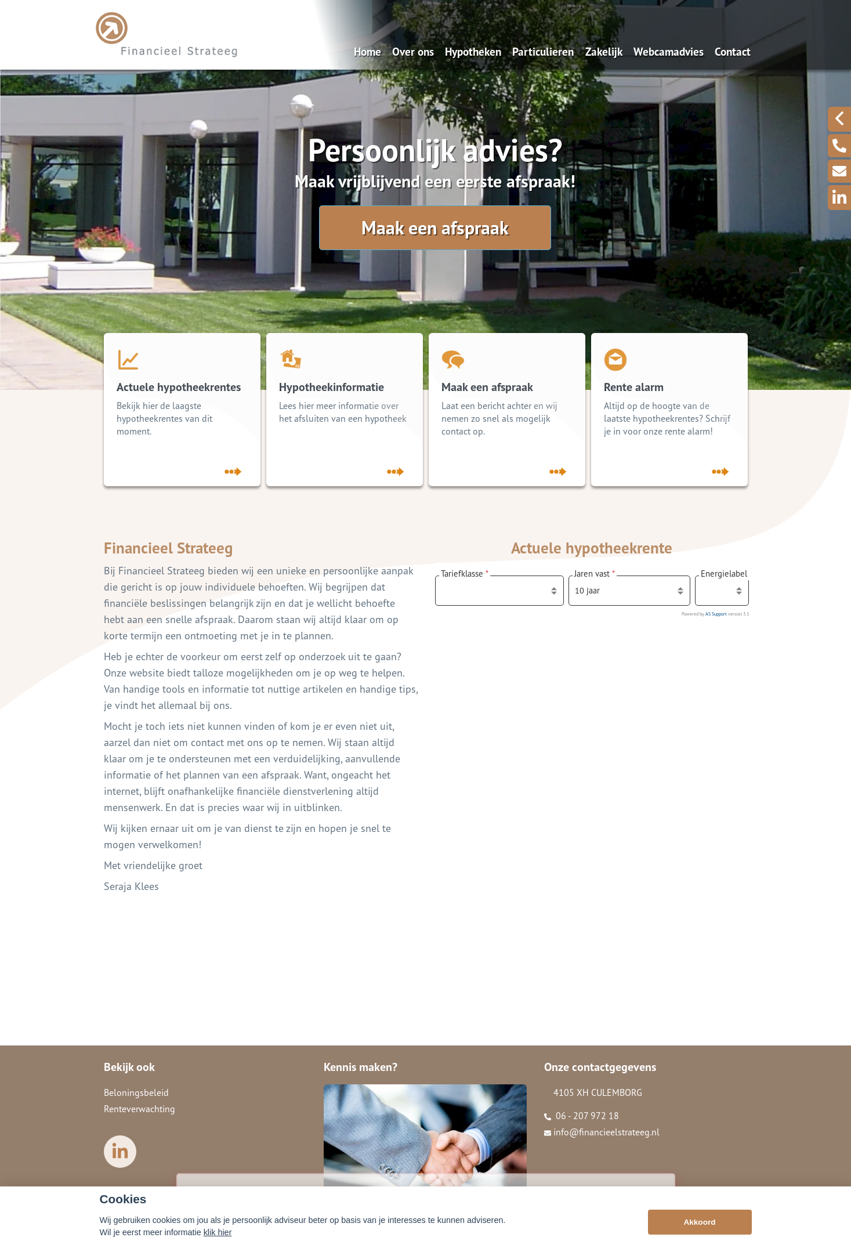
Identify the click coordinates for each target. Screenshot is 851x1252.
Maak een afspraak (435, 227)
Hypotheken (473, 51)
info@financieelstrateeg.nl (602, 1132)
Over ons (413, 51)
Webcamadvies (668, 51)
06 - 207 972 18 (581, 1116)
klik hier (218, 1232)
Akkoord (699, 1222)
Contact (733, 51)
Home (367, 51)
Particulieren (543, 51)
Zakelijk (603, 51)
